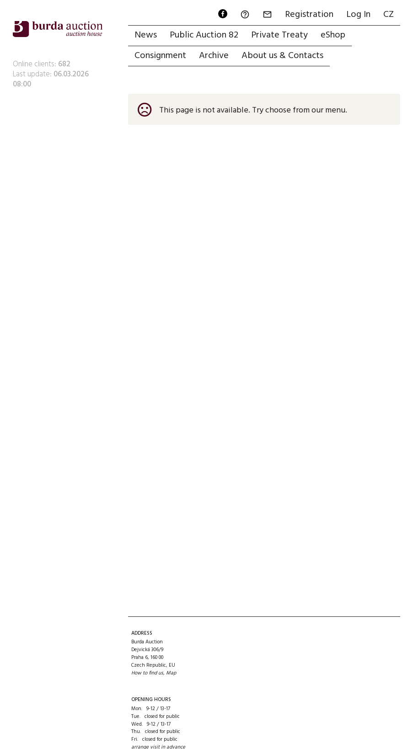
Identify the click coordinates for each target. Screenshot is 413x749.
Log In (358, 14)
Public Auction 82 (204, 35)
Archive (214, 55)
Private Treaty (279, 35)
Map (171, 673)
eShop (333, 35)
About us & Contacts (282, 55)
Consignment (160, 55)
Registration (309, 14)
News (145, 35)
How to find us (147, 673)
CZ (388, 14)
